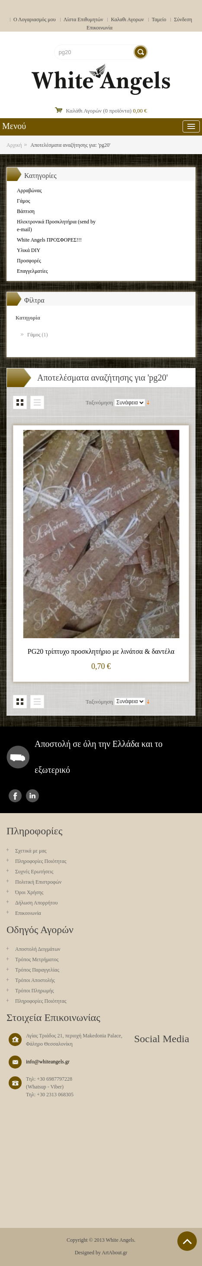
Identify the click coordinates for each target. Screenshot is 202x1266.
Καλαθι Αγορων (127, 19)
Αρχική (14, 145)
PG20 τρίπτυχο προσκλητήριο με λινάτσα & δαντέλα (101, 651)
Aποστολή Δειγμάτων (38, 949)
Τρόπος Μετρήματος (36, 959)
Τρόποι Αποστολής (35, 980)
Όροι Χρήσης (29, 892)
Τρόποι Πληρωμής (34, 991)
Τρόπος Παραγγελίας (37, 970)
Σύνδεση (183, 19)
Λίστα (37, 402)
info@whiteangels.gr (48, 1062)
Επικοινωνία (99, 28)
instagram (32, 795)
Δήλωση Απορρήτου (36, 903)
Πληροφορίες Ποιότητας (40, 861)
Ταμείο (159, 19)
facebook (15, 795)
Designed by (88, 1253)
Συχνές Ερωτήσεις (34, 872)
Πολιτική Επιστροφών (38, 882)
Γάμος (33, 335)
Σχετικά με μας (31, 851)
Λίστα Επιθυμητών (83, 19)
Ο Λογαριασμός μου (34, 19)
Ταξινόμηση (99, 402)
